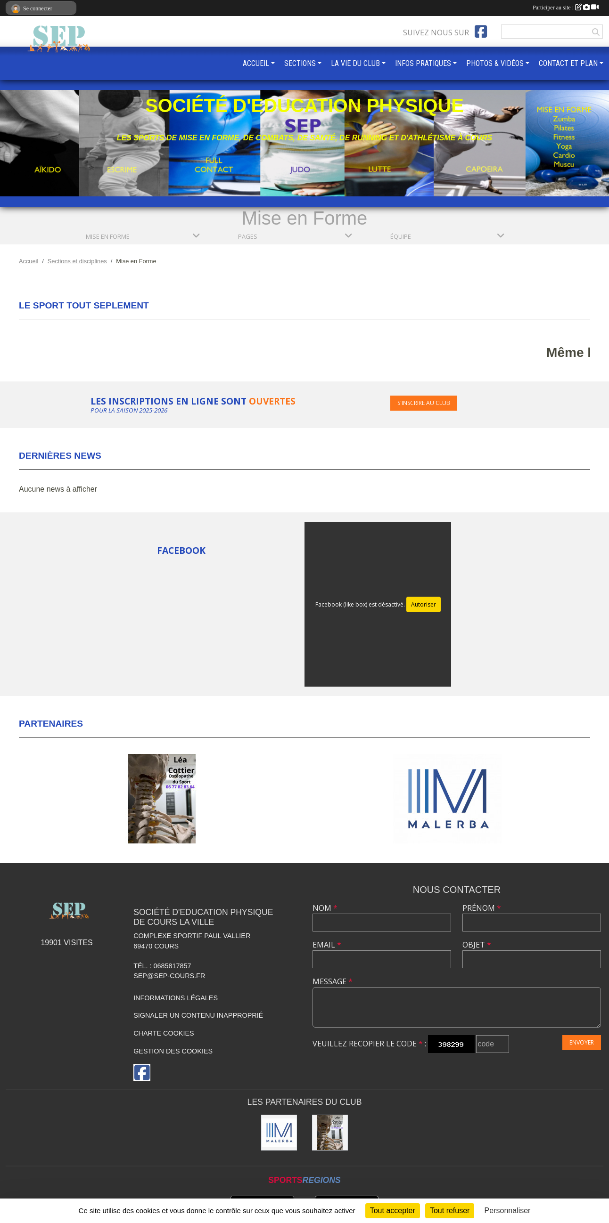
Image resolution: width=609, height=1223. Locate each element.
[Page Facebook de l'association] (481, 31)
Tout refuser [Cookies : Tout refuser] (449, 1211)
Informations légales (175, 998)
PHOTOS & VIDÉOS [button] (495, 63)
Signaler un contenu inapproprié (198, 1015)
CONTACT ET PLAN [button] (568, 63)
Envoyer (581, 1042)
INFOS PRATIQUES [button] (423, 63)
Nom (325, 908)
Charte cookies (163, 1033)
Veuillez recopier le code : (369, 1043)
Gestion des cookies (173, 1051)
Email (327, 945)
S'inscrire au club (423, 403)
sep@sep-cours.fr (169, 976)
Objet (476, 945)
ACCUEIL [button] (256, 63)
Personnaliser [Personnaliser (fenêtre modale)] (508, 1211)
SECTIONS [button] (300, 63)
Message (333, 981)
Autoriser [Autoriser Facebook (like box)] (423, 604)
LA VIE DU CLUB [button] (355, 63)
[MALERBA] (279, 1132)
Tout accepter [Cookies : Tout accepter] (392, 1211)
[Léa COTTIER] (330, 1132)
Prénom (481, 908)
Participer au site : (566, 7)
